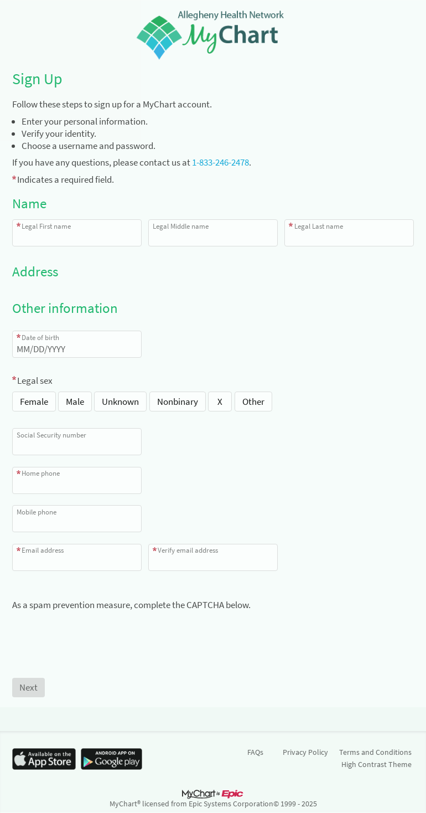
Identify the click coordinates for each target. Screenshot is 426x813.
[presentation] (96, 632)
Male (75, 401)
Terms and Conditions (375, 752)
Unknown (120, 401)
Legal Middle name (181, 226)
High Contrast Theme (376, 764)
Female (34, 401)
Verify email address (188, 550)
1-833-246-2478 (220, 162)
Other (253, 401)
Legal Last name (318, 226)
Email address (43, 550)
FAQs (255, 752)
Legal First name (46, 226)
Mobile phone (36, 512)
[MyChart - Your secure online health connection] (213, 34)
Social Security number (51, 435)
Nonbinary (177, 401)
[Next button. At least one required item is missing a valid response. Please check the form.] (28, 687)
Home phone (41, 473)
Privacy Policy (305, 752)
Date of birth (40, 337)
